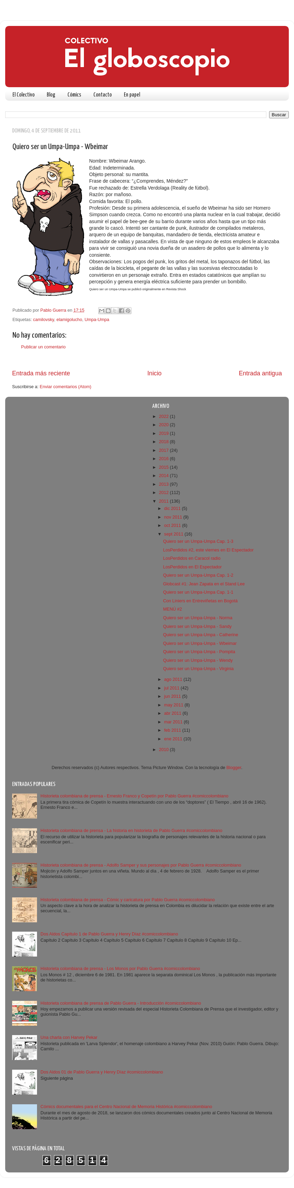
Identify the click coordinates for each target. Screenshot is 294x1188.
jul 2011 (172, 688)
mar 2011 (174, 722)
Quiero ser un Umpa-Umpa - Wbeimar (200, 643)
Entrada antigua (260, 373)
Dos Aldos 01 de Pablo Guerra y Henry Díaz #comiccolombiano (101, 1072)
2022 (164, 416)
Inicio (154, 373)
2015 (164, 467)
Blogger (233, 767)
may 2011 (174, 705)
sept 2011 (174, 534)
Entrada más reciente (41, 373)
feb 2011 (173, 730)
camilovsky (43, 319)
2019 (164, 433)
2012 (164, 492)
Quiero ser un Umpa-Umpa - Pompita (199, 651)
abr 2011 (173, 713)
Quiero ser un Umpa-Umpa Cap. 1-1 (198, 592)
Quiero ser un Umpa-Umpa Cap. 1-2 (198, 575)
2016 (164, 458)
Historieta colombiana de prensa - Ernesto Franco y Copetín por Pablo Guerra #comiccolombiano (134, 796)
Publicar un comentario (43, 347)
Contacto (102, 95)
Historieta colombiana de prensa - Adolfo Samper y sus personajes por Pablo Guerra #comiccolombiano (140, 865)
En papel (132, 95)
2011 (164, 501)
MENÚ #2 (172, 609)
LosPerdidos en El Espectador (192, 567)
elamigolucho (69, 319)
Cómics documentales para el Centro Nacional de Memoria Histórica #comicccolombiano (126, 1106)
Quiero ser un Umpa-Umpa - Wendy (197, 660)
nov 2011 (173, 517)
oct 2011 (173, 525)
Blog (51, 95)
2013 (164, 484)
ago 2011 (174, 679)
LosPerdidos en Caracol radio (191, 558)
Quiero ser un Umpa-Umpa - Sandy (197, 626)
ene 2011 (174, 739)
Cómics (74, 95)
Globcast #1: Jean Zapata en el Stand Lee (204, 584)
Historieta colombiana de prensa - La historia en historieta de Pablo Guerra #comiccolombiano (131, 830)
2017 (164, 450)
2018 (164, 441)
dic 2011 (173, 508)
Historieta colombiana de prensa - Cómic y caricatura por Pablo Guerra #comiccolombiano (127, 899)
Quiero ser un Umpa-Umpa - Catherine (200, 634)
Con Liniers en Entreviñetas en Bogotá (200, 600)
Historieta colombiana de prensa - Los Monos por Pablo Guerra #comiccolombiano (120, 968)
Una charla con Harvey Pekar (69, 1037)
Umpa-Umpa (96, 319)
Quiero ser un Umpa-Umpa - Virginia (198, 668)
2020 (164, 424)
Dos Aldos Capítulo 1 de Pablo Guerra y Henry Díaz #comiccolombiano (109, 934)
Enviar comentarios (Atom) (65, 386)
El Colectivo (23, 95)
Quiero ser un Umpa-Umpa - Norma (197, 617)
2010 (164, 749)
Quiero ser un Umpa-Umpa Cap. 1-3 (198, 541)
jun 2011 (173, 696)
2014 (164, 475)
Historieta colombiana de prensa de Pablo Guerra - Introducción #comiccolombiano (120, 1003)
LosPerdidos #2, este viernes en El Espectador (208, 550)
